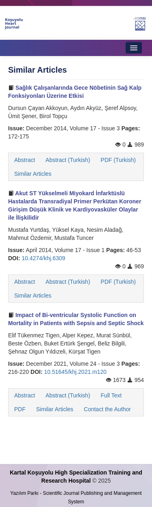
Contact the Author (107, 409)
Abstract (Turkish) (67, 160)
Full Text (111, 395)
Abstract (24, 160)
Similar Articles (32, 173)
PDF (20, 409)
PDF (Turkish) (118, 160)
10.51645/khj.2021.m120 (75, 372)
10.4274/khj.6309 (43, 258)
